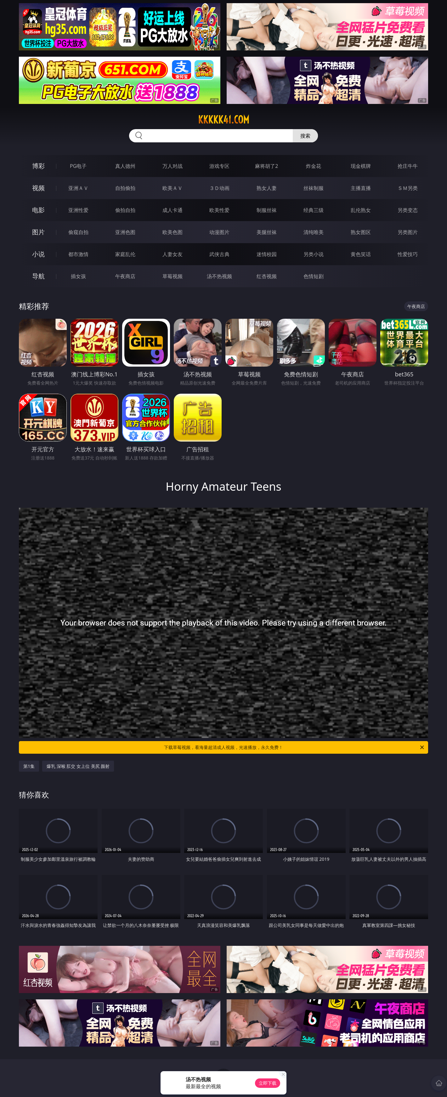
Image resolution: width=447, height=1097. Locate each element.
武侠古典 (219, 254)
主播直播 (361, 188)
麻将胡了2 (266, 166)
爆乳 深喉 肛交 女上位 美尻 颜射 (78, 766)
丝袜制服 (313, 188)
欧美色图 (172, 232)
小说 (38, 254)
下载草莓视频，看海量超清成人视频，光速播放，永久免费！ (294, 747)
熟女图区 (361, 232)
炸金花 (313, 166)
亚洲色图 (125, 232)
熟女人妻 (267, 188)
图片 (38, 232)
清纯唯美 (313, 232)
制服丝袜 (267, 210)
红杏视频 (267, 276)
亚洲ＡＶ (78, 188)
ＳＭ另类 (408, 188)
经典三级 (313, 210)
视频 (38, 188)
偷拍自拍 (125, 210)
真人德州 (125, 166)
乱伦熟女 (361, 210)
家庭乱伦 (125, 254)
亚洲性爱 (78, 210)
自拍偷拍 (125, 188)
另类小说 (313, 254)
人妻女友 (172, 254)
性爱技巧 (408, 254)
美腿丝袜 (267, 232)
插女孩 (78, 276)
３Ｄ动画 (219, 188)
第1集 (29, 766)
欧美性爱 (219, 210)
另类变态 (408, 210)
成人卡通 (172, 210)
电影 (38, 210)
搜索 (305, 135)
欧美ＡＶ (172, 188)
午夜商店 (125, 276)
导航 (38, 276)
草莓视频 (172, 276)
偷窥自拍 (78, 232)
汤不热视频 (219, 276)
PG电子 (78, 166)
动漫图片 (219, 232)
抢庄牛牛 (408, 166)
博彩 (38, 166)
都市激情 (78, 254)
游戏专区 (219, 166)
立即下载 (267, 1083)
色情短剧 (313, 276)
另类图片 (408, 232)
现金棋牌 (361, 166)
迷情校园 (267, 254)
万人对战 (172, 166)
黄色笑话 (361, 254)
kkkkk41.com (223, 119)
